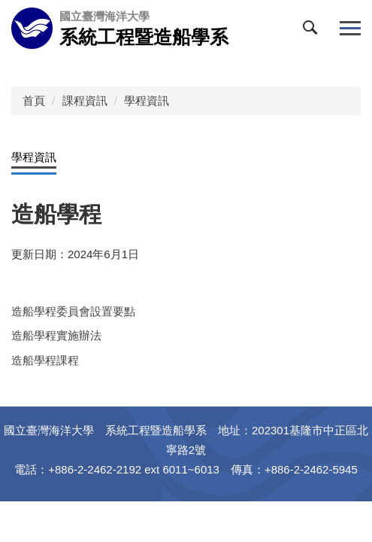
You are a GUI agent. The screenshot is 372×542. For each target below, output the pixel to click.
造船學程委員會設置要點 (73, 311)
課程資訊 (84, 100)
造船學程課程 (45, 360)
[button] (313, 30)
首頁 (34, 100)
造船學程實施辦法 (56, 335)
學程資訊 (146, 100)
